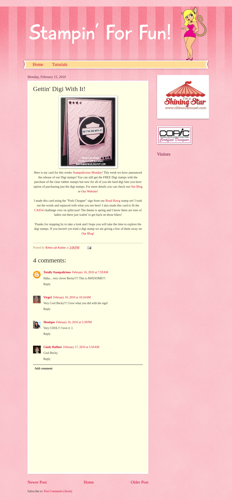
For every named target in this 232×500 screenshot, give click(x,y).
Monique (49, 322)
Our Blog (136, 186)
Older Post (139, 482)
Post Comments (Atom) (58, 491)
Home (38, 64)
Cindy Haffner (52, 347)
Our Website (89, 191)
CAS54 (39, 210)
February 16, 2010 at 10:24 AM (72, 297)
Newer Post (37, 482)
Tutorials (60, 64)
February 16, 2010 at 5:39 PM (74, 322)
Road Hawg (113, 200)
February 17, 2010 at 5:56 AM (81, 347)
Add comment (43, 368)
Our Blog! (87, 233)
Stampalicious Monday (87, 172)
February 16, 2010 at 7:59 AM (90, 272)
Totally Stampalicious (57, 272)
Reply (47, 284)
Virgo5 (47, 297)
